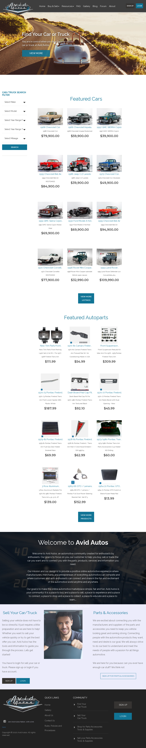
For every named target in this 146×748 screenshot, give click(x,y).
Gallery (86, 6)
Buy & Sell (53, 6)
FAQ (78, 6)
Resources (68, 6)
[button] (14, 102)
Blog (95, 6)
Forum (103, 6)
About (112, 6)
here (4, 727)
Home (42, 6)
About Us (49, 715)
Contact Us (50, 720)
